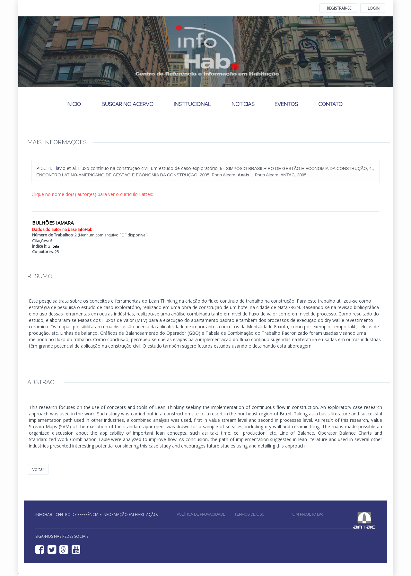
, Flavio (51, 168)
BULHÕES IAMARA (53, 222)
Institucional (192, 104)
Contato (330, 104)
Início (73, 104)
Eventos (286, 104)
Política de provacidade (201, 514)
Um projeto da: (308, 514)
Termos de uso (249, 514)
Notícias (243, 104)
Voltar (38, 469)
